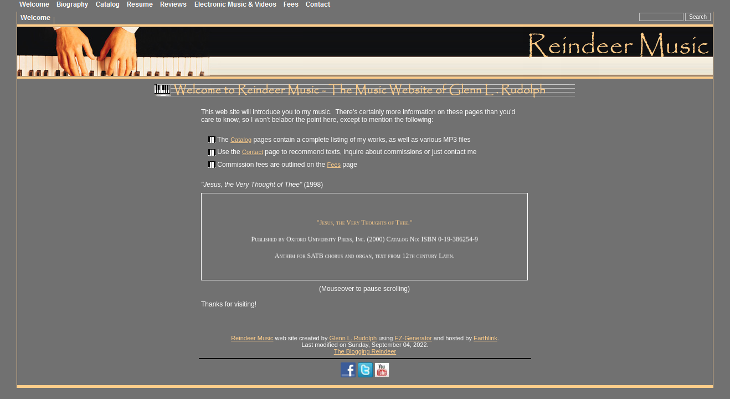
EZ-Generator (413, 338)
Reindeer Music (252, 338)
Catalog (240, 139)
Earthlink (485, 338)
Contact (252, 152)
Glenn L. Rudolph (353, 338)
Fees (333, 164)
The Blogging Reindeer (365, 351)
